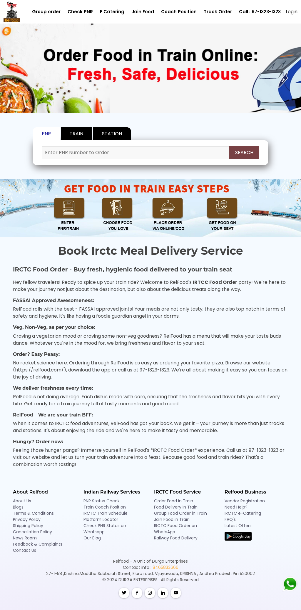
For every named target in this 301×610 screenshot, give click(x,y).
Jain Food (142, 12)
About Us (22, 501)
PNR (46, 133)
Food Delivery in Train (176, 507)
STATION (112, 133)
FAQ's (230, 519)
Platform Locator (100, 519)
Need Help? (236, 507)
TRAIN (76, 133)
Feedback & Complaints (37, 544)
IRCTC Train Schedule (105, 513)
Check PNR (80, 12)
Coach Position (179, 12)
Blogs (18, 507)
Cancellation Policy (32, 532)
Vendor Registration (245, 501)
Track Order (218, 12)
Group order (46, 12)
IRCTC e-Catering (243, 513)
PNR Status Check (101, 501)
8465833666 (165, 567)
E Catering (112, 12)
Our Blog (92, 538)
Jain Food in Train (172, 519)
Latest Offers (238, 526)
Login (291, 11)
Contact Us (24, 550)
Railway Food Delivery (176, 538)
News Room (25, 538)
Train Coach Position (104, 507)
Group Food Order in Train (180, 513)
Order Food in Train (173, 501)
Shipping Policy (28, 526)
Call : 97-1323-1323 (260, 12)
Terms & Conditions (33, 513)
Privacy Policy (27, 519)
